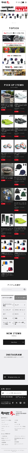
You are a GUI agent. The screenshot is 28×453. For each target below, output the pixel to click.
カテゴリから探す (7, 297)
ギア (3, 428)
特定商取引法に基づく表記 (20, 439)
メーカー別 (17, 424)
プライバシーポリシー (20, 436)
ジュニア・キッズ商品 (20, 426)
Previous (1, 14)
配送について (5, 438)
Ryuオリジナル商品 (6, 420)
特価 (15, 422)
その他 (16, 420)
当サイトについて (18, 444)
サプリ (3, 430)
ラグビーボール (5, 426)
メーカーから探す (21, 297)
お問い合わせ (5, 444)
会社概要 (16, 442)
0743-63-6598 (8, 397)
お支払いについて (6, 440)
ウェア (3, 422)
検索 (24, 289)
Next (26, 14)
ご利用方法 (4, 436)
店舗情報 (4, 442)
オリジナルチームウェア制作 (20, 429)
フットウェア (5, 424)
